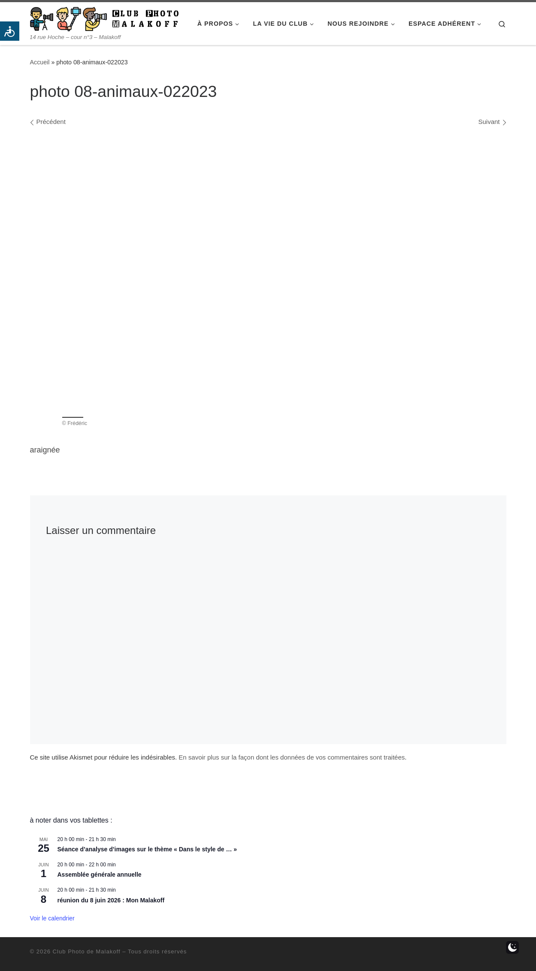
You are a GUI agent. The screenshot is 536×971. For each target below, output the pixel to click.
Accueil (40, 62)
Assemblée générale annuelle (100, 874)
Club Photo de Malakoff (87, 951)
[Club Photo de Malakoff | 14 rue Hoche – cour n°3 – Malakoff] (104, 18)
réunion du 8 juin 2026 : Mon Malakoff (111, 900)
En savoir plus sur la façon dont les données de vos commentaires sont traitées (292, 757)
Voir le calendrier (52, 918)
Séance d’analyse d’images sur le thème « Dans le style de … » (147, 849)
